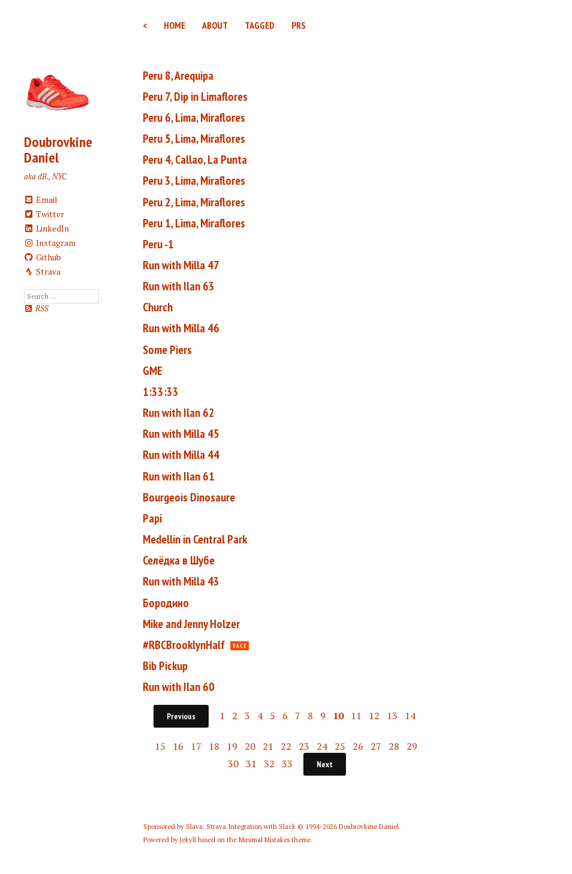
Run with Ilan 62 (179, 413)
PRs (298, 25)
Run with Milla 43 (181, 581)
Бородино (166, 603)
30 (233, 763)
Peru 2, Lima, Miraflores (194, 202)
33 (287, 763)
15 (160, 746)
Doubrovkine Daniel (58, 150)
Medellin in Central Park (195, 539)
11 (356, 715)
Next (325, 764)
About (215, 25)
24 (322, 746)
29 (412, 746)
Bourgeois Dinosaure (189, 497)
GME (152, 371)
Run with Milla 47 (181, 265)
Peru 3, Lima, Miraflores (194, 180)
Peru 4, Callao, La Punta (195, 159)
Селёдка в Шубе (179, 560)
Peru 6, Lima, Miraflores (194, 117)
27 (376, 746)
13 (392, 715)
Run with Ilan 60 (179, 687)
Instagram (50, 242)
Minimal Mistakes (264, 840)
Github (43, 257)
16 (178, 746)
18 (214, 746)
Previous (181, 716)
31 (251, 763)
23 (304, 746)
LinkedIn (47, 228)
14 (410, 715)
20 (250, 746)
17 (196, 746)
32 (269, 763)
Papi (152, 518)
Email (41, 199)
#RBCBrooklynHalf (184, 645)
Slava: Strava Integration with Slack (241, 826)
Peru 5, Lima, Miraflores (194, 138)
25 (340, 746)
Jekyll (188, 840)
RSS (36, 309)
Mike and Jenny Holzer (191, 624)
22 (286, 746)
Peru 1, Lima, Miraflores (194, 223)
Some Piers (167, 350)
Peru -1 (158, 244)
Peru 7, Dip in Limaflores (195, 96)
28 (394, 746)
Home (174, 25)
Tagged (260, 25)
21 (268, 746)
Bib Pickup (165, 666)
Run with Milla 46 (181, 328)
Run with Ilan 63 (179, 286)
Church (158, 307)
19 (232, 746)
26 (358, 746)
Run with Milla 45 (181, 433)
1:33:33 (161, 392)
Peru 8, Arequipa (178, 75)
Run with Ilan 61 (179, 476)
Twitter (44, 214)
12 (374, 715)
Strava (42, 271)
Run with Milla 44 (181, 454)
